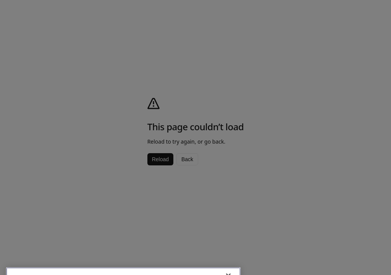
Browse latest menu (341, 251)
